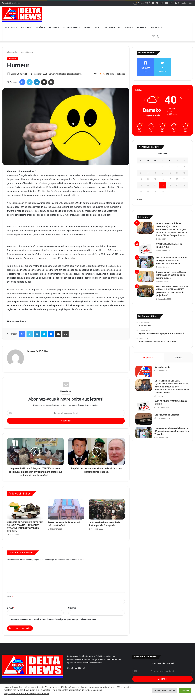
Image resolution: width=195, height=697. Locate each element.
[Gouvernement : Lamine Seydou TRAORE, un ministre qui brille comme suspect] (145, 276)
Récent (178, 357)
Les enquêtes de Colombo (168, 416)
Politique (26, 27)
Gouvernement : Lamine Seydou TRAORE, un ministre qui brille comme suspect (171, 275)
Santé (87, 27)
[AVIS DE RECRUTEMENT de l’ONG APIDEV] (145, 248)
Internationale (72, 27)
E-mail (10, 606)
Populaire (148, 357)
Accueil (11, 52)
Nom (10, 595)
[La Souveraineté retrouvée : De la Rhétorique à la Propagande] (107, 508)
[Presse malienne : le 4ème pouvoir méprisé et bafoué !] (66, 508)
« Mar (139, 199)
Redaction (10, 27)
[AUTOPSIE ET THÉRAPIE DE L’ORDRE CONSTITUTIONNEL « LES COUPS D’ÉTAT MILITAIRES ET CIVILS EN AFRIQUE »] (25, 508)
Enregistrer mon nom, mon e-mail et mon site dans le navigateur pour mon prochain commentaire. (53, 618)
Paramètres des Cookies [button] (164, 690)
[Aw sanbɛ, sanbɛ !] (145, 373)
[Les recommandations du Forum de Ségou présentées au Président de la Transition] (145, 262)
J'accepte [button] (185, 690)
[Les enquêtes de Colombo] (145, 420)
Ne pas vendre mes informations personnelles (26, 693)
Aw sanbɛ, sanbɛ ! (164, 368)
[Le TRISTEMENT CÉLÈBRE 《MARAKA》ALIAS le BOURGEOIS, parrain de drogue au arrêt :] (145, 228)
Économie (54, 27)
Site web (72, 606)
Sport (97, 27)
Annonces (155, 27)
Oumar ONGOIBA (19, 74)
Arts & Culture (113, 27)
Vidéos (140, 27)
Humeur (21, 52)
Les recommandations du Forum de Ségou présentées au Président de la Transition (171, 260)
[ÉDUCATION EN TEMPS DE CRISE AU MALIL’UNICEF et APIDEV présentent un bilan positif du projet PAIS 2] (145, 291)
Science (129, 27)
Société (39, 27)
